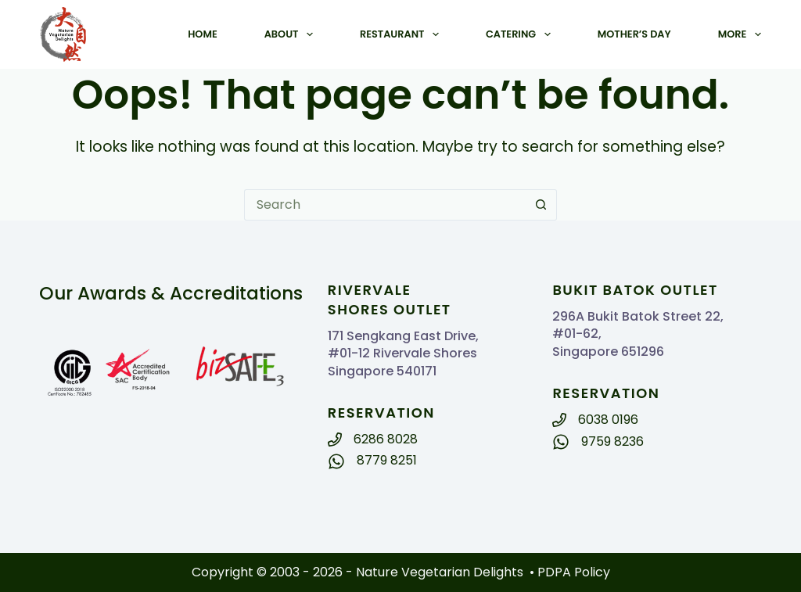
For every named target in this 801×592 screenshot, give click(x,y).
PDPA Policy (573, 572)
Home (202, 34)
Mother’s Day (634, 34)
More (739, 34)
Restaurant (402, 34)
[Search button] (541, 205)
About (291, 34)
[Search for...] (385, 205)
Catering (521, 34)
